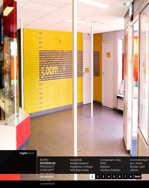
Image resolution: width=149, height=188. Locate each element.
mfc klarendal (79, 170)
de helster (47, 176)
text (138, 176)
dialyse (105, 166)
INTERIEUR (47, 163)
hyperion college (81, 166)
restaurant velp (110, 159)
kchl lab (45, 180)
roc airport (47, 173)
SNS (103, 163)
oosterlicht (47, 183)
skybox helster (110, 170)
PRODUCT (47, 166)
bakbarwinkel (79, 163)
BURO (44, 159)
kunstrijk (76, 159)
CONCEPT (47, 170)
